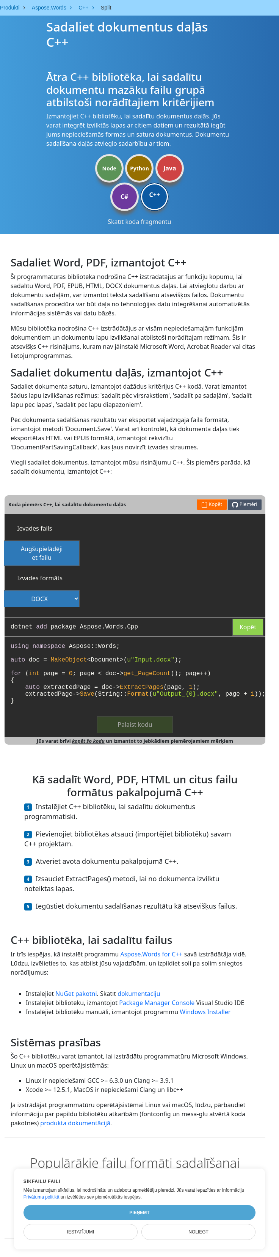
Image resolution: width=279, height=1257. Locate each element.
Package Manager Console (156, 1003)
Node (109, 168)
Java (169, 168)
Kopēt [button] (211, 504)
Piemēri (244, 504)
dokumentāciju (139, 993)
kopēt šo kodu (88, 740)
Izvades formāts (40, 578)
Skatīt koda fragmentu (139, 221)
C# (125, 196)
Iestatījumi (80, 1232)
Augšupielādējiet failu (42, 553)
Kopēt (248, 627)
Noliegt (198, 1232)
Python (139, 168)
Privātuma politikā (42, 1197)
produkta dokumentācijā (75, 1123)
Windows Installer (205, 1012)
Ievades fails (34, 528)
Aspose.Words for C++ (152, 954)
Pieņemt (139, 1212)
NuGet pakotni (76, 993)
